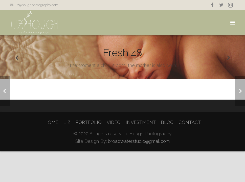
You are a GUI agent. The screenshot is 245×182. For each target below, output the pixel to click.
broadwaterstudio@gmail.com (139, 141)
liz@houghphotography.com (36, 5)
